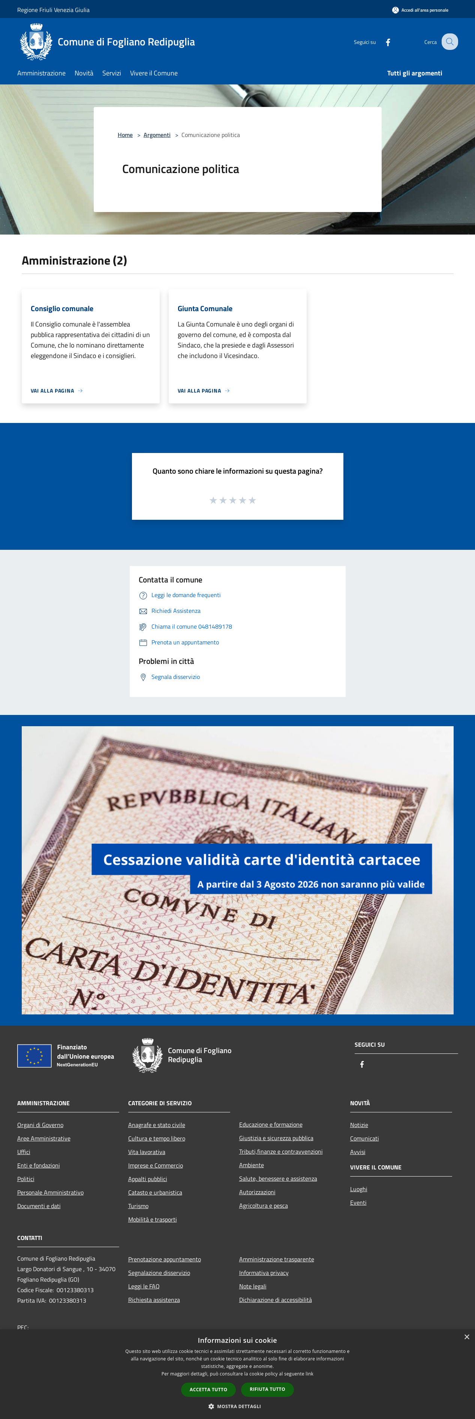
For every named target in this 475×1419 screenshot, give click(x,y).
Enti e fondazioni (38, 1165)
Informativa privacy (264, 1272)
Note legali (253, 1286)
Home (125, 134)
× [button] (466, 1337)
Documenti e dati (39, 1205)
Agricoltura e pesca (263, 1205)
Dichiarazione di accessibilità (275, 1299)
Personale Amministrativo (50, 1192)
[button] (237, 1406)
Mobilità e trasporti (152, 1219)
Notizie (359, 1124)
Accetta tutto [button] (208, 1389)
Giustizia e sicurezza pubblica (276, 1137)
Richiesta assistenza (154, 1299)
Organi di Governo (40, 1124)
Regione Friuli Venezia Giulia (53, 9)
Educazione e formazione (271, 1124)
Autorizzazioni (257, 1191)
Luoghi (358, 1188)
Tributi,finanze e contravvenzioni (281, 1151)
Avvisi (358, 1151)
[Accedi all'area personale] (420, 10)
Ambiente (251, 1164)
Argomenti (157, 134)
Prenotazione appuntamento (164, 1259)
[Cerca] (449, 42)
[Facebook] (382, 41)
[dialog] (237, 1374)
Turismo (138, 1205)
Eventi (358, 1202)
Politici (25, 1178)
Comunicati (364, 1138)
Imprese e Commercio (155, 1165)
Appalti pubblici (147, 1178)
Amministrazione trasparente (276, 1259)
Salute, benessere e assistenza (278, 1178)
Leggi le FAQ (144, 1286)
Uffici (23, 1151)
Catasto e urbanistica (155, 1192)
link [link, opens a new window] (309, 1374)
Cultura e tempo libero (156, 1138)
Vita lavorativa (146, 1151)
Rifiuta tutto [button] (267, 1389)
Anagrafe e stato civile (156, 1124)
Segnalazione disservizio (159, 1272)
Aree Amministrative (43, 1138)
